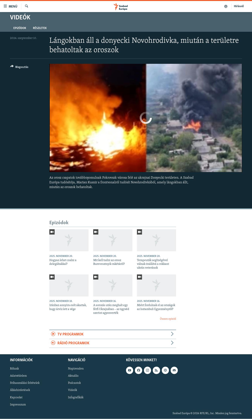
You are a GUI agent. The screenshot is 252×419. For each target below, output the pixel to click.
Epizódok (19, 28)
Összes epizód (168, 319)
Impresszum (18, 404)
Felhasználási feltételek (25, 383)
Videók (72, 390)
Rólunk (14, 368)
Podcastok (74, 383)
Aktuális (73, 376)
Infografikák (75, 397)
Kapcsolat (16, 397)
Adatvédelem (18, 376)
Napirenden (76, 368)
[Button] (19, 68)
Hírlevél (239, 6)
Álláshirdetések (20, 390)
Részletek (40, 28)
